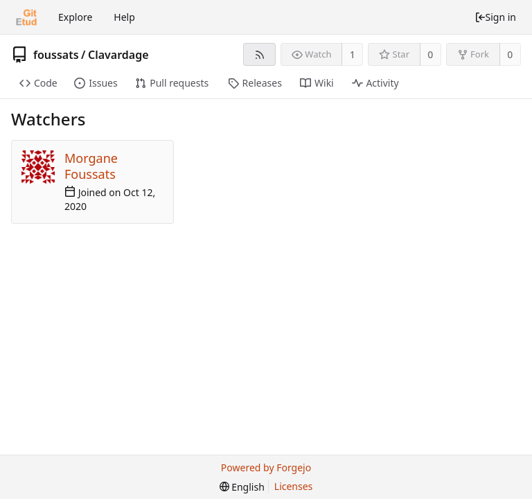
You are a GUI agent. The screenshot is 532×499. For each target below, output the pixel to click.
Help (124, 17)
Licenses (293, 486)
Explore (75, 17)
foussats (56, 55)
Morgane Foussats (91, 166)
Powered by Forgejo (266, 467)
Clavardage (118, 55)
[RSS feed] (259, 54)
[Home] (26, 17)
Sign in (495, 17)
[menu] (242, 486)
